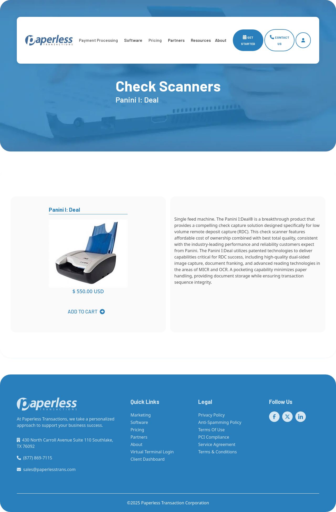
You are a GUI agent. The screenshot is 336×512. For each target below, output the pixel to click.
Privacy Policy (211, 418)
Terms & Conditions (217, 455)
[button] (98, 40)
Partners (176, 40)
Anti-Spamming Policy (219, 425)
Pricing (137, 432)
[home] (49, 40)
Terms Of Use (211, 432)
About (136, 447)
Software (133, 40)
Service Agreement (216, 447)
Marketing (140, 418)
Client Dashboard (147, 462)
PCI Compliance (213, 440)
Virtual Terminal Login (152, 455)
